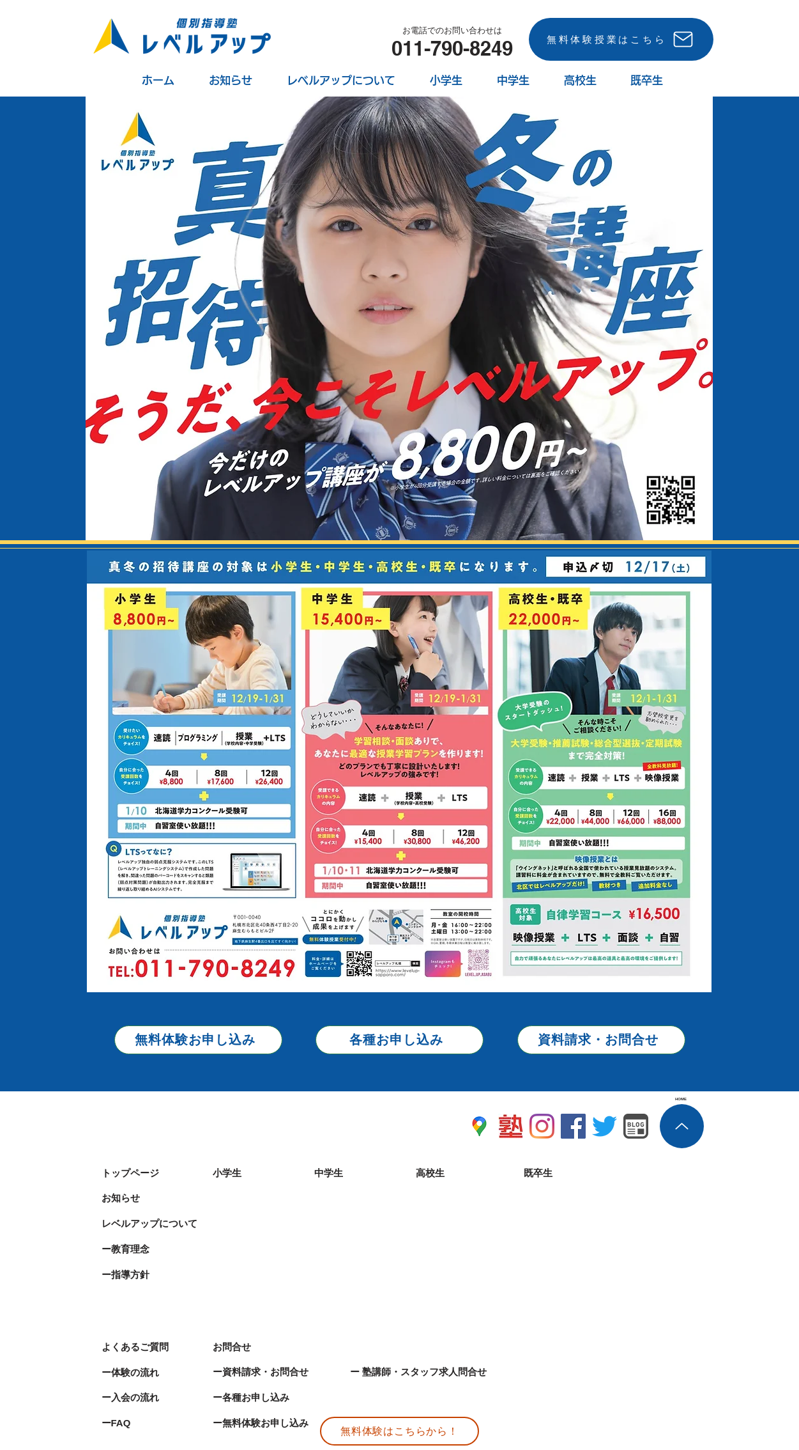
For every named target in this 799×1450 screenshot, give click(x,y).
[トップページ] (147, 1173)
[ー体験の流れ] (147, 1372)
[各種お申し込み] (399, 1039)
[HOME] (681, 1099)
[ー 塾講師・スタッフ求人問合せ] (451, 1372)
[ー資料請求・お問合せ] (274, 1372)
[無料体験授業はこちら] (621, 39)
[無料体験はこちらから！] (399, 1431)
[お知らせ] (147, 1198)
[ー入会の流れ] (147, 1397)
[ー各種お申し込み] (274, 1397)
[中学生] (359, 1173)
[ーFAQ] (147, 1423)
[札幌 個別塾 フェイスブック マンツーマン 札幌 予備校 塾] (573, 1126)
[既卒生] (569, 1173)
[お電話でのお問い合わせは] (452, 30)
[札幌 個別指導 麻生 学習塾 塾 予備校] (604, 1126)
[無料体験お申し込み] (198, 1039)
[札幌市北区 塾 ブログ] (635, 1126)
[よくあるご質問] (147, 1347)
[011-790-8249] (452, 48)
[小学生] (258, 1173)
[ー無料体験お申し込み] (279, 1423)
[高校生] (461, 1173)
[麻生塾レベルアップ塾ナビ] (510, 1126)
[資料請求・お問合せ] (601, 1039)
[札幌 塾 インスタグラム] (541, 1126)
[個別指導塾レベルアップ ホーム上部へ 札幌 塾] (682, 1126)
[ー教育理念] (147, 1249)
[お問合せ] (258, 1347)
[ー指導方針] (147, 1275)
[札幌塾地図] (479, 1126)
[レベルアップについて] (157, 1223)
